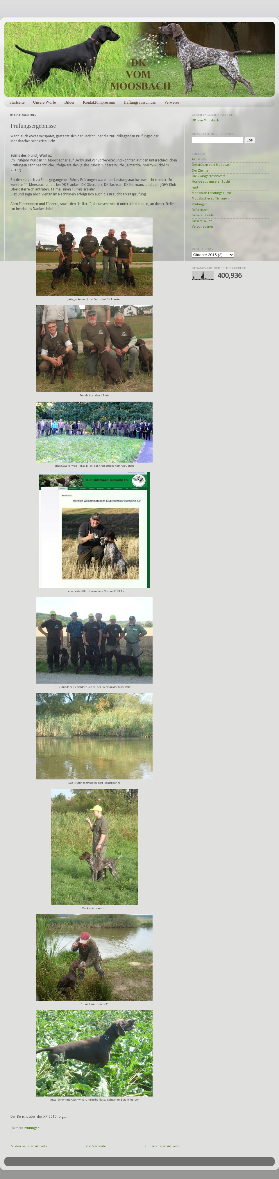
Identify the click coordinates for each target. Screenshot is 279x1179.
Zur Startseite (96, 1146)
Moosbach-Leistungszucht (211, 193)
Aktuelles (199, 159)
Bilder (69, 102)
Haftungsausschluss (139, 102)
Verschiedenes (203, 227)
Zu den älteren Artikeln (161, 1146)
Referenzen (200, 210)
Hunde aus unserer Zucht (211, 182)
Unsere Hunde (203, 215)
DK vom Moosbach (205, 120)
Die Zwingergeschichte (209, 176)
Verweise (171, 102)
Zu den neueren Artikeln (28, 1146)
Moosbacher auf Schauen (210, 198)
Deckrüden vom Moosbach (211, 165)
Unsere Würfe (44, 102)
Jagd (195, 187)
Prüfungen (32, 1128)
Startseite (17, 102)
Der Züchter (201, 170)
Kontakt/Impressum (99, 102)
